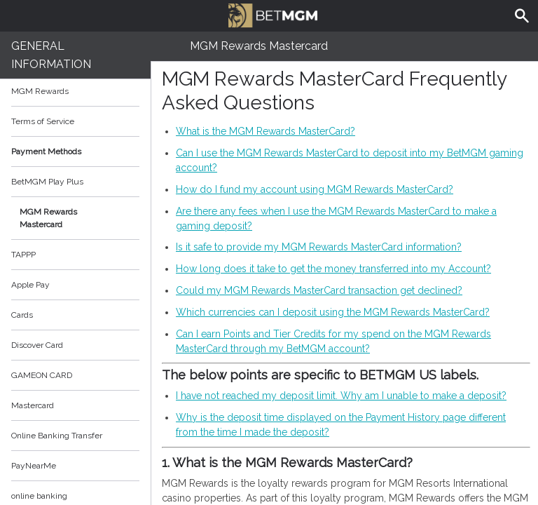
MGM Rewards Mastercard (48, 218)
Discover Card (37, 345)
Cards (22, 315)
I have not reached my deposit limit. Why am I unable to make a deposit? (341, 395)
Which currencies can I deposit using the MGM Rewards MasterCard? (333, 312)
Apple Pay (30, 285)
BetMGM (272, 14)
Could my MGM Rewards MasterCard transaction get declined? (319, 290)
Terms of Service (75, 121)
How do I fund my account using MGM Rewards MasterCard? (314, 189)
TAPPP (23, 255)
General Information (51, 55)
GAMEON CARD (41, 375)
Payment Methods (75, 151)
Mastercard (32, 405)
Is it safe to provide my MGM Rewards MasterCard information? (319, 246)
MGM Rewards (40, 91)
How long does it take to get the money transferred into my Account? (333, 268)
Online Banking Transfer (56, 435)
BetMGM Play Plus (47, 182)
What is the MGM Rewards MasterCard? (265, 131)
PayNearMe (33, 466)
